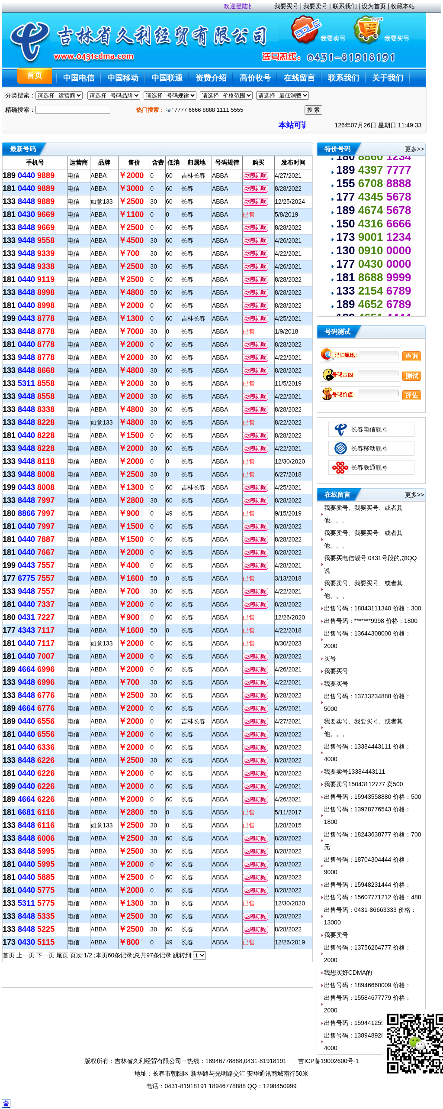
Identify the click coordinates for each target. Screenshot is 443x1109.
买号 (330, 658)
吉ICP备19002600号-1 (328, 1060)
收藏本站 (403, 6)
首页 (9, 955)
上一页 (25, 955)
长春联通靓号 (369, 467)
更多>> (414, 149)
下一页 (45, 955)
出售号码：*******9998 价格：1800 (370, 620)
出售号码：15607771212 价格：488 (372, 897)
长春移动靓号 (369, 448)
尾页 (62, 955)
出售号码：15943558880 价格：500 (372, 796)
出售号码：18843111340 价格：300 (372, 608)
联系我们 (345, 6)
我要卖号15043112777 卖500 (363, 784)
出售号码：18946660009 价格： (367, 985)
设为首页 (374, 6)
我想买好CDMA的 (348, 972)
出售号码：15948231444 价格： (367, 884)
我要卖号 (315, 6)
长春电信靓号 (369, 429)
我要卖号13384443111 (354, 771)
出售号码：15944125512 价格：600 (372, 1022)
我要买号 (286, 6)
